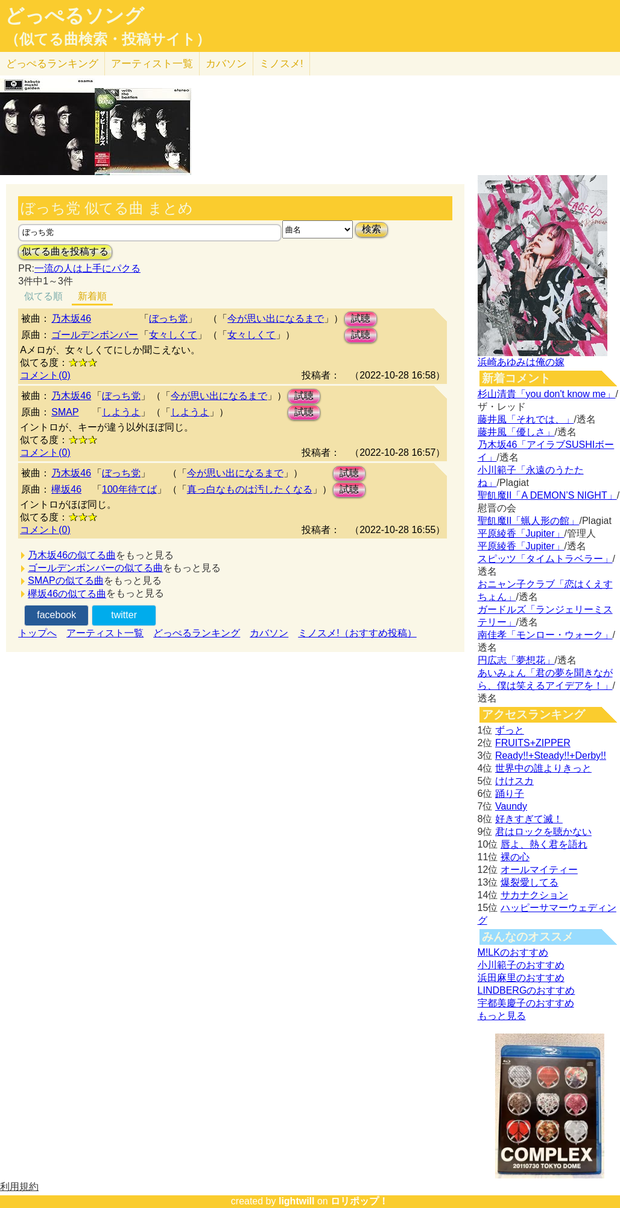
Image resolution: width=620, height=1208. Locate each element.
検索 (371, 229)
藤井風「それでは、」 (526, 419)
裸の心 (515, 857)
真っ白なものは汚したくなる (249, 489)
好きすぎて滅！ (529, 819)
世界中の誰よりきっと (543, 768)
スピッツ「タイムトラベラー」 (545, 559)
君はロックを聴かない (543, 831)
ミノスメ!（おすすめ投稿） (357, 633)
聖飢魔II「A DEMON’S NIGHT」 (547, 495)
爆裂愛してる (529, 882)
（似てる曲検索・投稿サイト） (107, 39)
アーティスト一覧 (105, 633)
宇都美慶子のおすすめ (526, 1003)
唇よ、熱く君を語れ (544, 844)
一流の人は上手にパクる (87, 268)
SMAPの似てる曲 (65, 580)
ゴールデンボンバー (94, 335)
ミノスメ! (281, 63)
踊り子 (509, 793)
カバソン (226, 63)
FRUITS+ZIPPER (533, 743)
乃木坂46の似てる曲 (72, 555)
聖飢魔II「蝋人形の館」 (529, 521)
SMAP (64, 412)
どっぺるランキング (196, 633)
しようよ (121, 412)
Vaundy (511, 806)
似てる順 (43, 296)
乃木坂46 (71, 318)
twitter (124, 615)
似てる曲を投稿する (65, 251)
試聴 (360, 318)
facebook (56, 615)
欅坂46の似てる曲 (67, 594)
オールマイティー (539, 869)
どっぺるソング (74, 16)
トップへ (37, 633)
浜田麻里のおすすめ (521, 978)
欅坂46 (66, 489)
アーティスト (152, 63)
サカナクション (534, 895)
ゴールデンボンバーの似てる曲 (95, 568)
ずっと (509, 730)
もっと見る (502, 1016)
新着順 (92, 296)
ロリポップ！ (359, 1201)
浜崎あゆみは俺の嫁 (521, 362)
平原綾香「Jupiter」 (521, 533)
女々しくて (173, 335)
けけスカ (514, 781)
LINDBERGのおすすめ (526, 990)
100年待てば (129, 489)
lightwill (297, 1201)
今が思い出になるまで (275, 318)
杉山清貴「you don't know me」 (547, 394)
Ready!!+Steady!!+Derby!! (550, 755)
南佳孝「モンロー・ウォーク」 (545, 635)
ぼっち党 (168, 318)
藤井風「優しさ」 (516, 432)
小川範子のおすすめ (521, 965)
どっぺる (52, 63)
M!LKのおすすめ (513, 952)
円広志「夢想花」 (516, 660)
